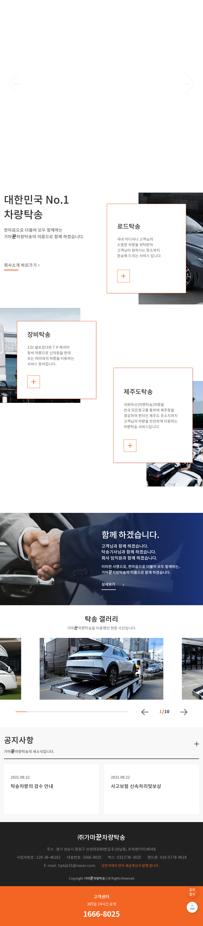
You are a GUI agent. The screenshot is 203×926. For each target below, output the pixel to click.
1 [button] (97, 152)
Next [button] (189, 83)
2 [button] (105, 152)
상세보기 (108, 582)
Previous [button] (14, 83)
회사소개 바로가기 (20, 263)
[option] (101, 83)
